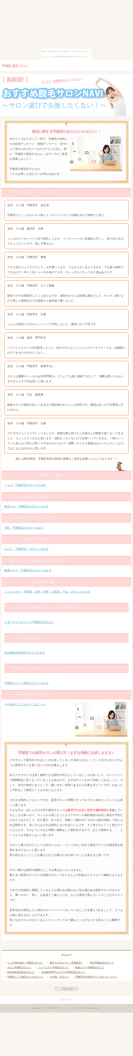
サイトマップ (66, 1000)
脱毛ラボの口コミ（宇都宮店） (66, 962)
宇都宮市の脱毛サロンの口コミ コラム (96, 976)
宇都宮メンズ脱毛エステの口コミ (25, 976)
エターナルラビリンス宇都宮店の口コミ (29, 622)
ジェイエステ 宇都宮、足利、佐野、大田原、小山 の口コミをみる (47, 591)
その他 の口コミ (59, 976)
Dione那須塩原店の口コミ (21, 972)
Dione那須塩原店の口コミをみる (24, 652)
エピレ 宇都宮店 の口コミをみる (26, 549)
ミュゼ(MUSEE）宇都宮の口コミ (25, 962)
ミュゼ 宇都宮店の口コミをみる (25, 485)
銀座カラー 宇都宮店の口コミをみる (27, 570)
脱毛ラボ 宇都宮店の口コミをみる (26, 506)
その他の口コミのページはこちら (25, 704)
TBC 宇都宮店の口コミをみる (23, 527)
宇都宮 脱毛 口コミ (15, 66)
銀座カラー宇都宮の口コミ (89, 967)
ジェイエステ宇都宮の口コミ (53, 967)
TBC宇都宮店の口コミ (102, 962)
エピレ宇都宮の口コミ (19, 967)
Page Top (67, 989)
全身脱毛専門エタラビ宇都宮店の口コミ (63, 972)
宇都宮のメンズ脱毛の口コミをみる (26, 683)
